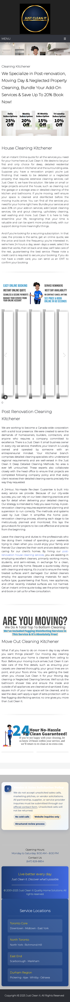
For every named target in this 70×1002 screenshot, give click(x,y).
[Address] (32, 838)
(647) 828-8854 (35, 861)
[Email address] (26, 838)
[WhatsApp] (50, 838)
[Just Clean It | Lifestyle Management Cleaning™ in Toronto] (35, 19)
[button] (3, 350)
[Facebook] (38, 838)
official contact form (25, 806)
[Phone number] (20, 838)
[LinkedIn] (44, 838)
